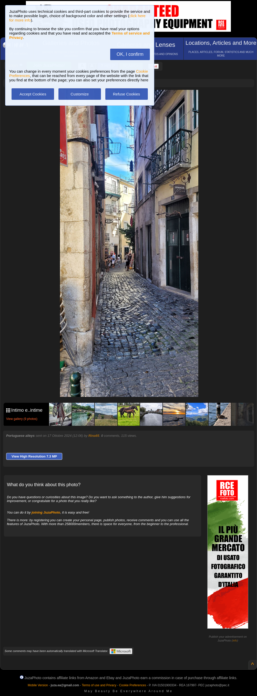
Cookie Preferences (132, 685)
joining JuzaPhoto (46, 512)
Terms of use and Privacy (99, 685)
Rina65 (93, 436)
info (235, 640)
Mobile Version (38, 685)
